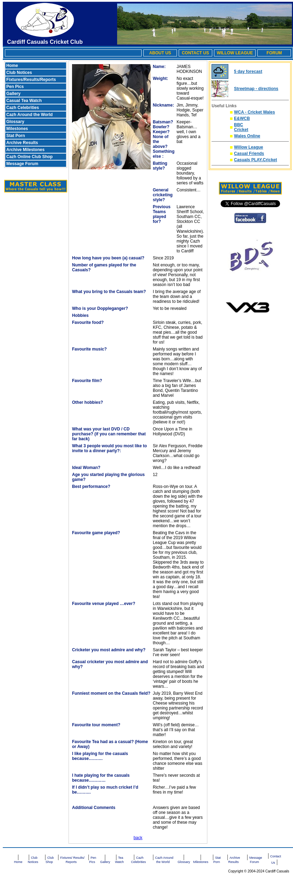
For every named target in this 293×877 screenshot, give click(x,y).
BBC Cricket (241, 127)
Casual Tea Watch (24, 100)
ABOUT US (160, 52)
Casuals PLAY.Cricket (255, 159)
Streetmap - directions (256, 88)
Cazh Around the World (29, 114)
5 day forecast (248, 71)
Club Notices (19, 72)
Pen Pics (15, 86)
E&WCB (242, 118)
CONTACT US (195, 52)
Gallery (13, 93)
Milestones (17, 128)
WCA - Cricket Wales (254, 112)
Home (12, 65)
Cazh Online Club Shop (29, 156)
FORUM (274, 52)
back (138, 837)
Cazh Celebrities (22, 107)
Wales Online (247, 136)
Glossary (15, 121)
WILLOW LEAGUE (235, 52)
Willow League (248, 147)
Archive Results (22, 142)
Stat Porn (15, 135)
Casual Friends (249, 153)
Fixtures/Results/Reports (31, 79)
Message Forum (22, 163)
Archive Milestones (25, 149)
